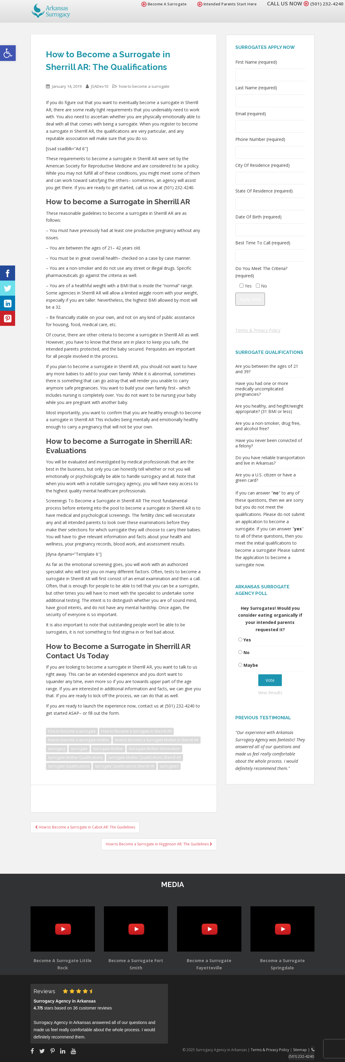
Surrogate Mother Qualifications (75, 757)
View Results (270, 692)
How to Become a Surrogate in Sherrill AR (136, 731)
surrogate (79, 748)
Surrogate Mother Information (154, 748)
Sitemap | (303, 1049)
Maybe (250, 665)
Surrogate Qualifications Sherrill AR (124, 766)
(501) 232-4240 (325, 3)
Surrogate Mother (108, 748)
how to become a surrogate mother (78, 739)
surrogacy (56, 748)
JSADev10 (99, 86)
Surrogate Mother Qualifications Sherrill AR (144, 757)
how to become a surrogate (144, 86)
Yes (247, 640)
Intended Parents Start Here (223, 4)
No (246, 652)
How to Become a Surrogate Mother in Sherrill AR (156, 739)
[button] (8, 53)
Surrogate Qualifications (68, 766)
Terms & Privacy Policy (257, 330)
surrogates (169, 766)
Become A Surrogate (160, 4)
